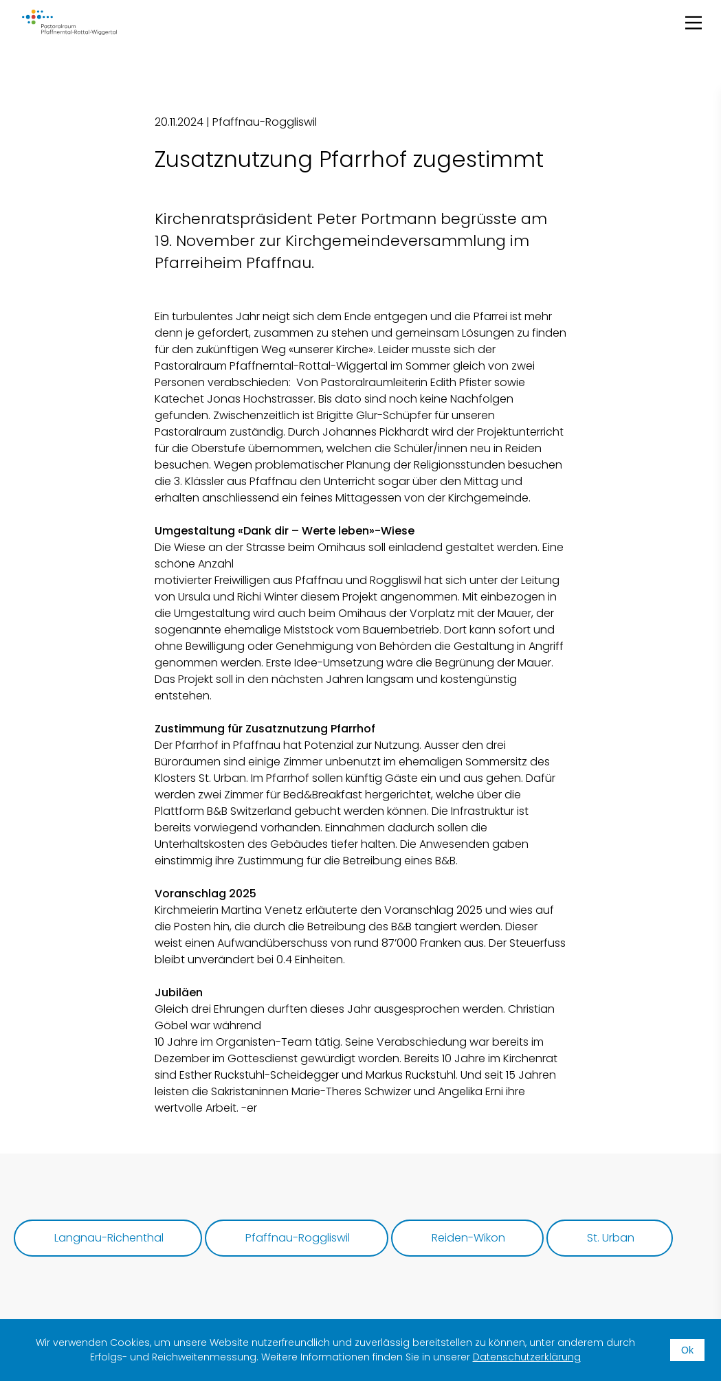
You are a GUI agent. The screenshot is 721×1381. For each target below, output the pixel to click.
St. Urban (610, 1238)
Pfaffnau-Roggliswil (297, 1238)
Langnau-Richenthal (109, 1238)
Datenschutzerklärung (527, 1357)
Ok (687, 1350)
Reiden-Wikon (468, 1238)
